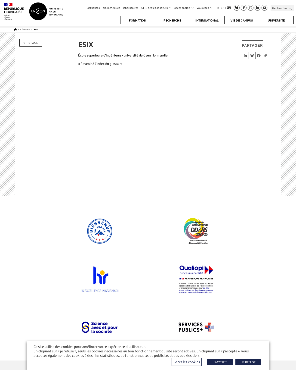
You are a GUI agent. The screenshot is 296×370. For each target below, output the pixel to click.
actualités (93, 7)
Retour (32, 42)
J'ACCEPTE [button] (220, 362)
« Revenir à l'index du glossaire (100, 63)
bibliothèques (111, 7)
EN (223, 7)
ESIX (36, 29)
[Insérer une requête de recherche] (282, 8)
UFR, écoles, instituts (156, 7)
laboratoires (130, 7)
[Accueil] (15, 29)
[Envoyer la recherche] (290, 8)
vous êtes (205, 7)
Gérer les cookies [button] (186, 362)
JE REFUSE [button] (248, 362)
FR (217, 7)
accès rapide (184, 7)
